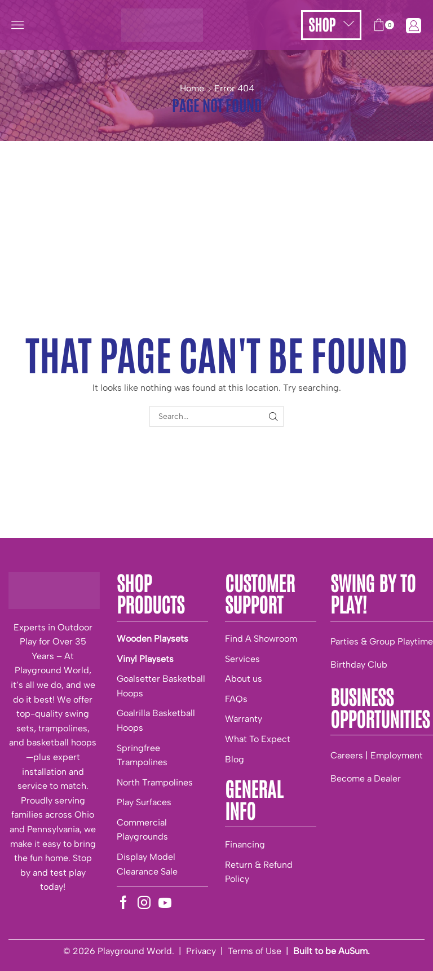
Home (192, 88)
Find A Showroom (261, 638)
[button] (17, 25)
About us (243, 678)
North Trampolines (155, 782)
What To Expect (257, 739)
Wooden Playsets (152, 638)
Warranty (243, 718)
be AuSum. (347, 951)
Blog (234, 759)
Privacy (201, 951)
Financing (245, 844)
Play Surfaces (144, 802)
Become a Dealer (365, 778)
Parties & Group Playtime (381, 641)
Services (242, 659)
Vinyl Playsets (145, 659)
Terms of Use (254, 951)
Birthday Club (358, 664)
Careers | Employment (376, 755)
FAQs (236, 699)
